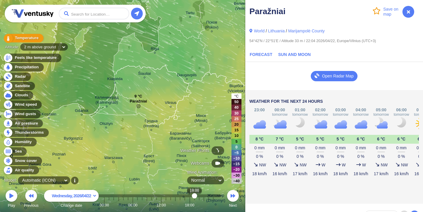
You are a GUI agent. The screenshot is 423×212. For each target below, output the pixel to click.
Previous (31, 199)
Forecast (261, 54)
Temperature (23, 38)
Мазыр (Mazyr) (224, 160)
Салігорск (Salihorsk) (200, 144)
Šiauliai (144, 74)
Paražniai (138, 102)
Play (11, 199)
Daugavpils (187, 76)
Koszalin (48, 115)
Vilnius (170, 103)
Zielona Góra (39, 165)
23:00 (213, 205)
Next (233, 199)
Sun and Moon (294, 54)
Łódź (92, 169)
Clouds (18, 95)
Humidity (20, 142)
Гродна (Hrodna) (151, 124)
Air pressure (23, 123)
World (259, 31)
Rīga (155, 50)
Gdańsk (81, 111)
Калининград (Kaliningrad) (107, 100)
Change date (71, 199)
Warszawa (113, 158)
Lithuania (276, 31)
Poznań (59, 155)
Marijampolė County (306, 31)
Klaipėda (114, 80)
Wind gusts (22, 114)
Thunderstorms (26, 132)
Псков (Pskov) (212, 25)
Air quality (21, 170)
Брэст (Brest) (149, 159)
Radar (17, 76)
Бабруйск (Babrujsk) (223, 136)
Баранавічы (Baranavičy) (180, 136)
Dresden (16, 184)
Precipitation (23, 67)
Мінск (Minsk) (200, 119)
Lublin (134, 180)
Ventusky (31, 13)
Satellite (19, 86)
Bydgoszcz (73, 139)
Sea (15, 151)
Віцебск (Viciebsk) (236, 89)
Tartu (190, 14)
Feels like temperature (32, 58)
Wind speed (22, 104)
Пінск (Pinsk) (181, 159)
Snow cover (22, 161)
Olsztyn (106, 124)
